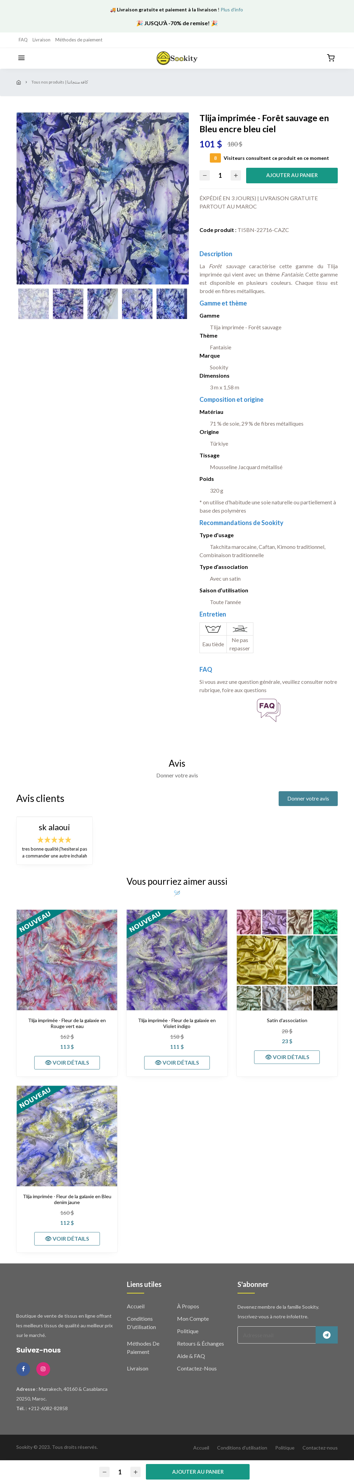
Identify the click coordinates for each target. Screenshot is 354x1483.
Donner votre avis (308, 798)
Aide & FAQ (191, 1356)
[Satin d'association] (287, 960)
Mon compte (193, 1318)
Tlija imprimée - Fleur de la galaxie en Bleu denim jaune (67, 1199)
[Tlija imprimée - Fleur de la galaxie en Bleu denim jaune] (67, 1136)
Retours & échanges (200, 1343)
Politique (187, 1331)
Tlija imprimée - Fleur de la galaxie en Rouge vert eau (67, 1023)
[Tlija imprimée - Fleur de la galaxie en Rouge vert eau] (67, 960)
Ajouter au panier (292, 175)
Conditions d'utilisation (242, 1448)
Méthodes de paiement (78, 39)
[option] (103, 198)
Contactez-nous (197, 1368)
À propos (188, 1306)
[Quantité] (220, 175)
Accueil (136, 1306)
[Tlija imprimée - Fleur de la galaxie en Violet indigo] (177, 960)
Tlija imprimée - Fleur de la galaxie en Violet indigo (177, 1023)
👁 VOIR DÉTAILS (67, 1062)
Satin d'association (287, 1020)
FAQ (23, 39)
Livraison (41, 39)
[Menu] (21, 58)
